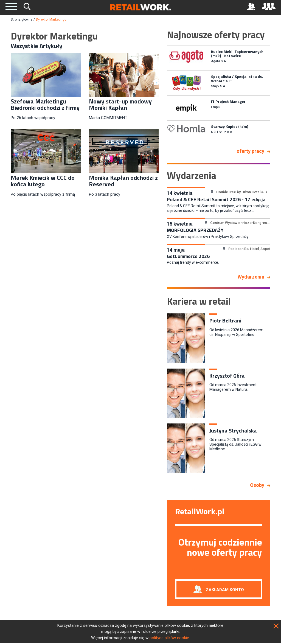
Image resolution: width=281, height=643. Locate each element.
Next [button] (274, 94)
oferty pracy (250, 151)
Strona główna (21, 19)
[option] (218, 58)
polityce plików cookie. (170, 637)
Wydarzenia (251, 277)
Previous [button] (162, 94)
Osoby (257, 485)
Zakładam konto (225, 589)
